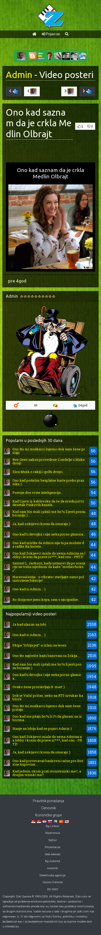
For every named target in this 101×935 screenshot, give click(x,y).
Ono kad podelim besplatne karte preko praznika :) (48, 482)
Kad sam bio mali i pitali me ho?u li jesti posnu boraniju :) (48, 513)
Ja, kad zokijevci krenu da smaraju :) (41, 523)
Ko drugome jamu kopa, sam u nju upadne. (45, 599)
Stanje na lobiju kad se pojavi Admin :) (42, 728)
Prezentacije (52, 847)
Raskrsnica (52, 833)
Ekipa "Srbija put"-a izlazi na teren (39, 645)
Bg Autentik (52, 861)
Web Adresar (52, 854)
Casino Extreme (53, 882)
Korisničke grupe (48, 815)
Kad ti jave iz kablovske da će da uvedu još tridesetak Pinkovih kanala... (48, 503)
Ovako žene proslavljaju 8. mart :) (38, 687)
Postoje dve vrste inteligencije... (37, 492)
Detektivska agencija (52, 875)
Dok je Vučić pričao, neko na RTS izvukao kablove (47, 697)
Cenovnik (48, 808)
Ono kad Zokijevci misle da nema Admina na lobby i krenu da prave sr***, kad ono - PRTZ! (48, 555)
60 (35, 405)
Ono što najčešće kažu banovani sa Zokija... (45, 655)
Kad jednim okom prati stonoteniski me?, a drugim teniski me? (46, 773)
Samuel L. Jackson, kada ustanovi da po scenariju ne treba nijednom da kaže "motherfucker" (48, 567)
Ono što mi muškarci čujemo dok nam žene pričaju (48, 451)
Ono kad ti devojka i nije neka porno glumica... (48, 534)
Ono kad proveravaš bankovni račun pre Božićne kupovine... (47, 762)
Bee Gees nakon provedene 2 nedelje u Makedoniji (48, 461)
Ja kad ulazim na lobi (29, 624)
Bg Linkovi (52, 826)
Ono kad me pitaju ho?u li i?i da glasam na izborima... (47, 718)
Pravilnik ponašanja (48, 801)
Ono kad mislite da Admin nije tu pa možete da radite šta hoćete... (48, 545)
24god (80, 405)
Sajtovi (52, 840)
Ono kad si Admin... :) (29, 589)
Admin (19, 75)
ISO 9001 (52, 889)
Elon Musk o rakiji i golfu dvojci (37, 471)
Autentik (52, 868)
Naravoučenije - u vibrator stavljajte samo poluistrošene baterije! (48, 579)
